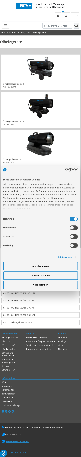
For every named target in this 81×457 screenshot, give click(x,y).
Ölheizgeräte (38, 32)
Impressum (7, 386)
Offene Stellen (8, 369)
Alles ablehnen (40, 285)
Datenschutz (7, 401)
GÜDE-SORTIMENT (9, 32)
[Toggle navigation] (6, 26)
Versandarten (8, 389)
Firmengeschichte (10, 337)
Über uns (6, 341)
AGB (4, 382)
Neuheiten (63, 349)
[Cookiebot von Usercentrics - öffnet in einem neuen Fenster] (65, 170)
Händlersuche (8, 349)
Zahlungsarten (8, 393)
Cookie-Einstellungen (11, 405)
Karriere (5, 366)
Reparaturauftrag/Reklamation (40, 341)
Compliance (7, 397)
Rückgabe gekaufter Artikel (38, 349)
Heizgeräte (25, 32)
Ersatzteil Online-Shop (36, 337)
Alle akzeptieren (40, 266)
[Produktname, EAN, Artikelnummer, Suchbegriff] (57, 26)
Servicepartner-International (9, 354)
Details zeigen (64, 257)
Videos (61, 345)
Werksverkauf (8, 345)
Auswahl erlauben (40, 275)
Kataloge (62, 341)
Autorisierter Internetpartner (9, 360)
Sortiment (62, 337)
